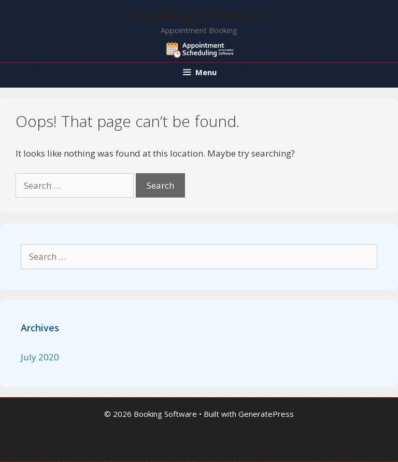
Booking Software (199, 14)
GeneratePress (266, 414)
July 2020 (40, 357)
